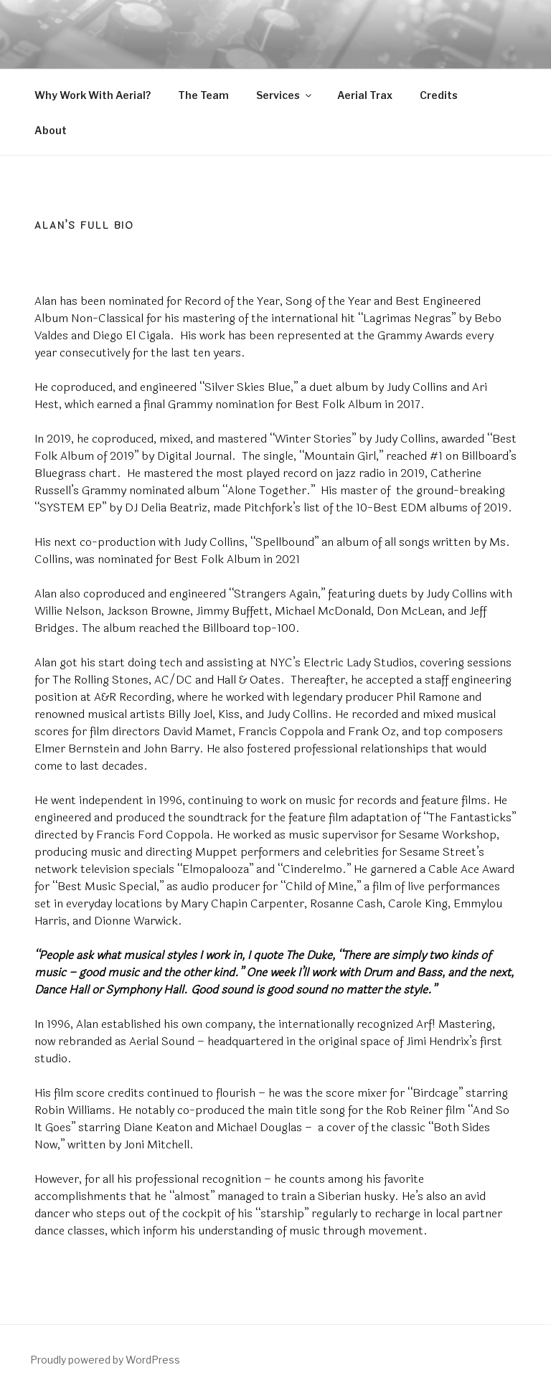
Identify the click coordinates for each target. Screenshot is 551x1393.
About (50, 130)
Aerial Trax (364, 95)
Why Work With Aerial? (92, 95)
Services (285, 95)
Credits (439, 95)
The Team (203, 95)
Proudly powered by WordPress (105, 1360)
